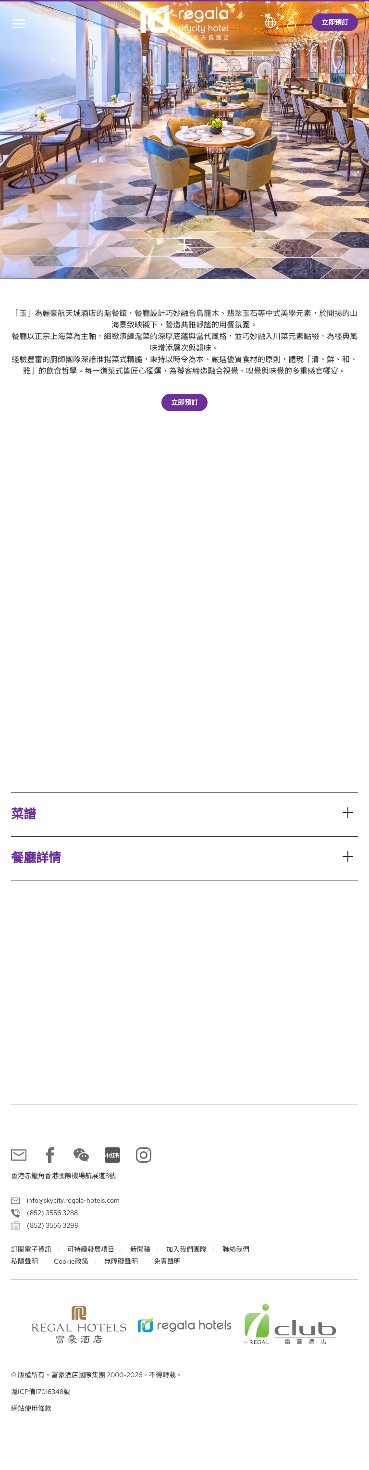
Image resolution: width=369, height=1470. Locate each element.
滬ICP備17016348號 (40, 1391)
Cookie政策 (71, 1261)
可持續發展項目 (90, 1249)
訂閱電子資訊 (31, 1249)
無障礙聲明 (121, 1261)
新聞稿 (140, 1249)
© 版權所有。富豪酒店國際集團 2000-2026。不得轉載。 (97, 1374)
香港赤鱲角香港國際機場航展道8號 (63, 1175)
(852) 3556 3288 (52, 1212)
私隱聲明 (24, 1261)
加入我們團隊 (186, 1249)
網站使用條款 (31, 1408)
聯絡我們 (235, 1249)
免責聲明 (167, 1261)
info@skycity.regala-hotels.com (73, 1200)
